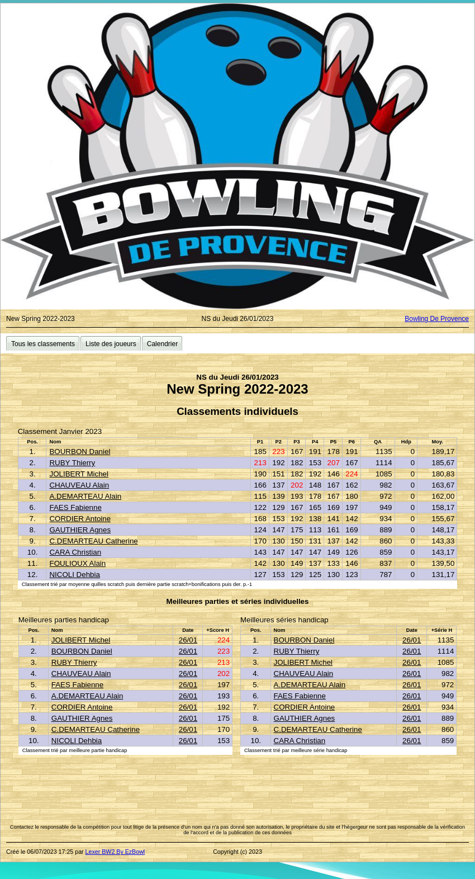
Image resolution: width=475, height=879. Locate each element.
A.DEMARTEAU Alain (85, 496)
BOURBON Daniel (79, 451)
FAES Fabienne (75, 507)
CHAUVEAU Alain (79, 485)
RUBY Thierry (72, 463)
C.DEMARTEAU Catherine (93, 541)
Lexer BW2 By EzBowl (115, 851)
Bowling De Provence (437, 319)
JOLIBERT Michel (78, 474)
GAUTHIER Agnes (80, 530)
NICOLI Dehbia (74, 574)
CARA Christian (75, 552)
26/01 (188, 640)
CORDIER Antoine (80, 518)
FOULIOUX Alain (77, 563)
